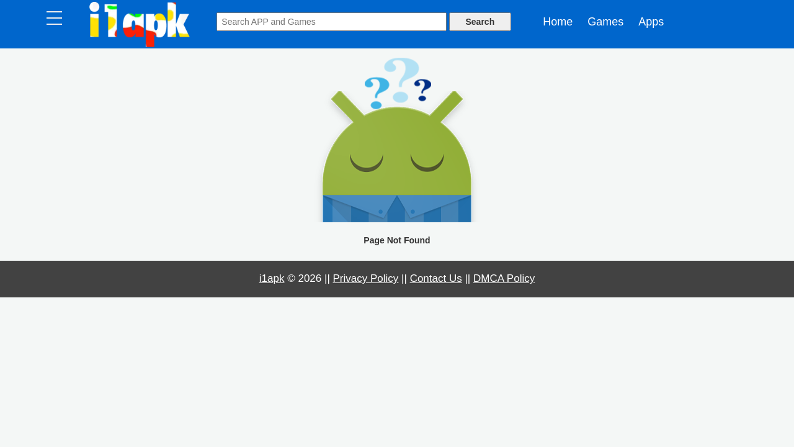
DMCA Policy (504, 278)
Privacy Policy (366, 278)
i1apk (272, 278)
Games (605, 22)
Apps (651, 22)
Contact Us (436, 278)
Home (558, 22)
